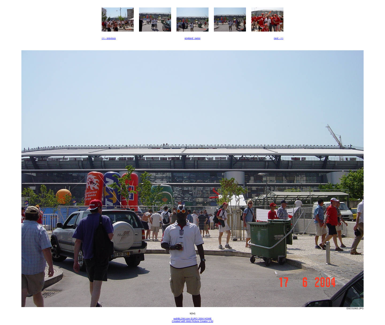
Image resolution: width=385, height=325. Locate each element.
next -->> (278, 38)
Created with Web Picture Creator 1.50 (192, 321)
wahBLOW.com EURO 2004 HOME (193, 318)
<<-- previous (109, 38)
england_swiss (192, 38)
